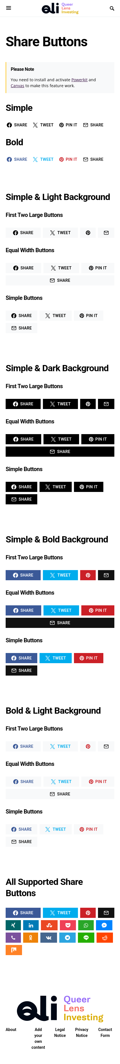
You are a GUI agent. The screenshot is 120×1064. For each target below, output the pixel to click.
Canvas (17, 85)
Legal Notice (60, 1032)
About (11, 1029)
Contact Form (105, 1032)
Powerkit (79, 79)
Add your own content (38, 1038)
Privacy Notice (81, 1032)
